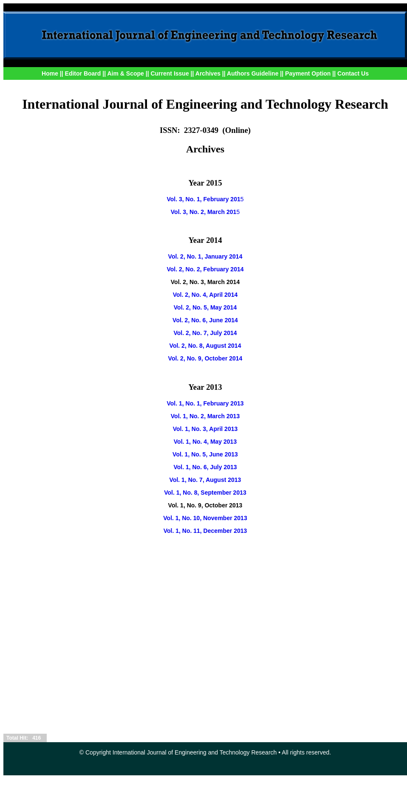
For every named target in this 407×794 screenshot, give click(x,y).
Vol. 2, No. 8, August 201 (204, 345)
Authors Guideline (252, 73)
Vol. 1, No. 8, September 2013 (205, 492)
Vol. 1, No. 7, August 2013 (205, 479)
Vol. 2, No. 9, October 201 (203, 358)
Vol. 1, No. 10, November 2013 (205, 518)
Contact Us (353, 73)
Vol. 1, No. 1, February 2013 (205, 403)
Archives (207, 73)
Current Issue (169, 73)
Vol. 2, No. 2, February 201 (203, 269)
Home (50, 73)
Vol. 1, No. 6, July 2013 (205, 467)
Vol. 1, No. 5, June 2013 (205, 454)
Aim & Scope (126, 73)
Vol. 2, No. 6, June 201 (203, 320)
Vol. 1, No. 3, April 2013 (205, 428)
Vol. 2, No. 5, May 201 (204, 307)
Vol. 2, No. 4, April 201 (204, 294)
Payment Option (308, 73)
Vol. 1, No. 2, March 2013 (205, 416)
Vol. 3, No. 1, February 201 (203, 199)
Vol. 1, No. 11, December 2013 (205, 530)
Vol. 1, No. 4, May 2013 (205, 441)
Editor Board (83, 73)
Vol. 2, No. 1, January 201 (203, 256)
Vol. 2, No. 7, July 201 (203, 332)
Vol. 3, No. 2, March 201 (204, 211)
